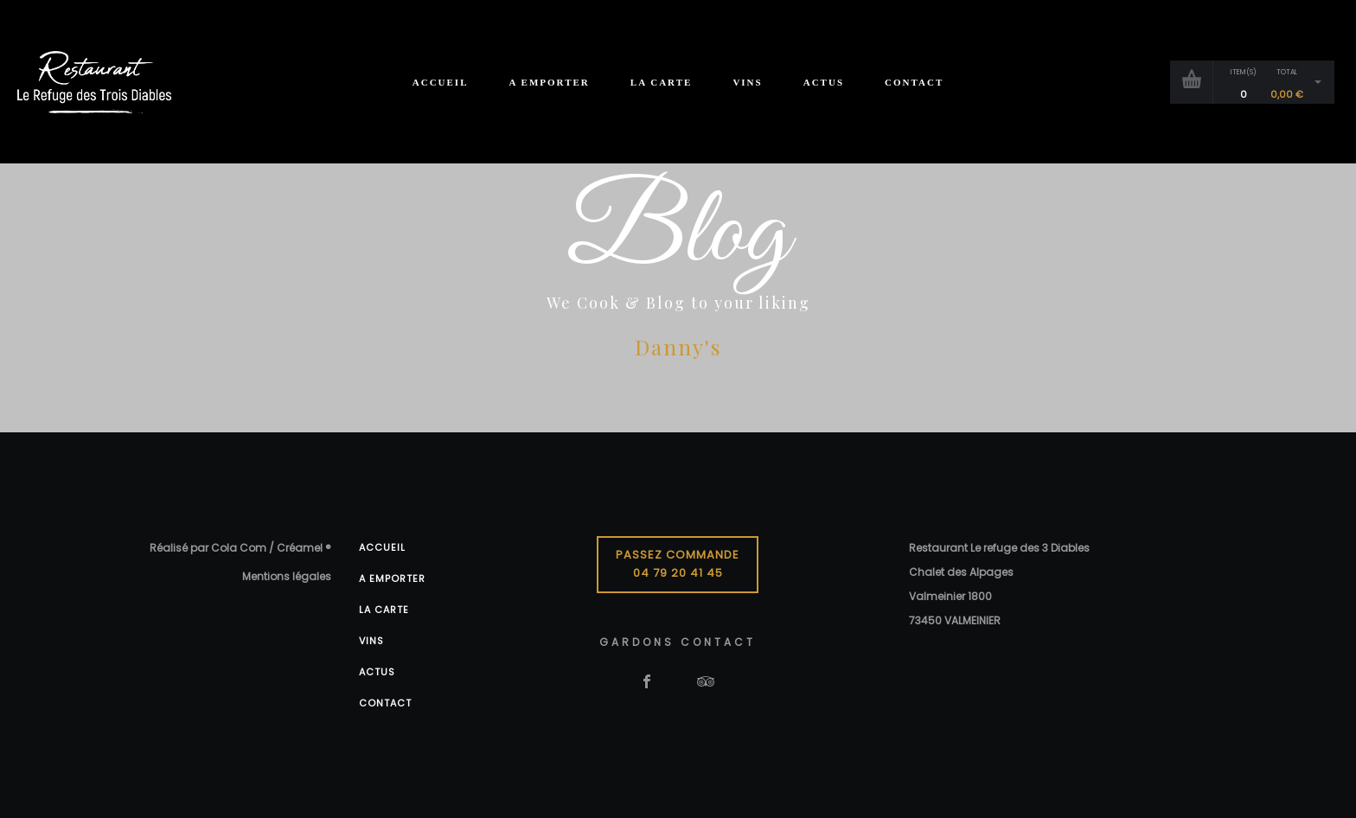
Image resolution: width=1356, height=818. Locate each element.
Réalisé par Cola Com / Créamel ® (240, 547)
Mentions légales (286, 576)
